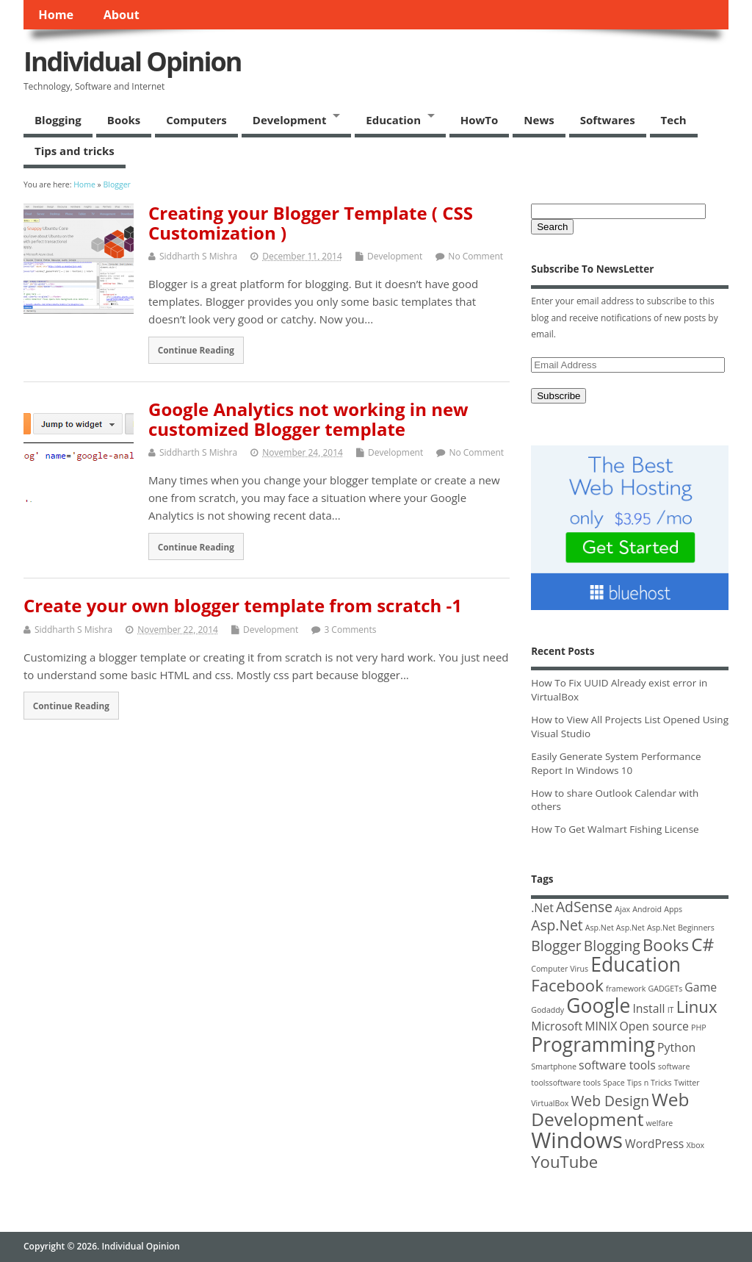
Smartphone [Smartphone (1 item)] (553, 1066)
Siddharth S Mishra (198, 256)
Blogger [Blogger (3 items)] (556, 946)
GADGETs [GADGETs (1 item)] (665, 988)
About (122, 15)
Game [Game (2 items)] (700, 987)
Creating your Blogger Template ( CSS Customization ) (310, 222)
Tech (674, 119)
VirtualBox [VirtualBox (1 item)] (549, 1103)
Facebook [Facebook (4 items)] (567, 985)
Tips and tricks (75, 150)
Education (393, 119)
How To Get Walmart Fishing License (614, 829)
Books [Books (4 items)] (666, 944)
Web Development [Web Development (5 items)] (610, 1109)
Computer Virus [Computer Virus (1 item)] (559, 969)
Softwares (607, 119)
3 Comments (350, 629)
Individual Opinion (132, 61)
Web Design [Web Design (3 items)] (610, 1101)
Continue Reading (196, 350)
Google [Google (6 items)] (598, 1005)
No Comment (475, 256)
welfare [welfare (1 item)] (659, 1123)
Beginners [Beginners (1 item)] (696, 927)
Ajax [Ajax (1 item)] (622, 909)
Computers (196, 119)
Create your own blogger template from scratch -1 (243, 605)
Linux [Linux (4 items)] (696, 1006)
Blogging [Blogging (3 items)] (612, 946)
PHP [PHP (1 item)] (698, 1027)
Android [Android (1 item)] (647, 909)
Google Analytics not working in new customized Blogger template (308, 418)
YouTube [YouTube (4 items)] (564, 1161)
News (539, 119)
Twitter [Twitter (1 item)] (687, 1083)
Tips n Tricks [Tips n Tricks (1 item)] (649, 1083)
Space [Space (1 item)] (613, 1083)
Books (123, 119)
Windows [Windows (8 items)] (577, 1140)
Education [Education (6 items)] (635, 964)
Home (55, 15)
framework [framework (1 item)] (626, 988)
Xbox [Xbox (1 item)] (695, 1145)
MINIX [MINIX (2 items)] (601, 1026)
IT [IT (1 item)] (671, 1010)
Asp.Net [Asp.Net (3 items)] (556, 925)
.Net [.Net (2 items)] (542, 908)
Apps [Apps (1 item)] (673, 909)
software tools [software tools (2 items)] (617, 1065)
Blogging (58, 119)
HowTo (479, 119)
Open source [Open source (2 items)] (653, 1026)
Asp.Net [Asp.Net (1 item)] (599, 927)
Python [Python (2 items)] (676, 1047)
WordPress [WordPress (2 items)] (654, 1144)
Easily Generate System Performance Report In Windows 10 (616, 763)
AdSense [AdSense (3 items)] (584, 907)
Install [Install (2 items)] (648, 1008)
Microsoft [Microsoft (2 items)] (556, 1026)
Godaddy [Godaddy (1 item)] (547, 1010)
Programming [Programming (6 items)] (593, 1044)
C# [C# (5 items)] (702, 944)
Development (290, 119)
